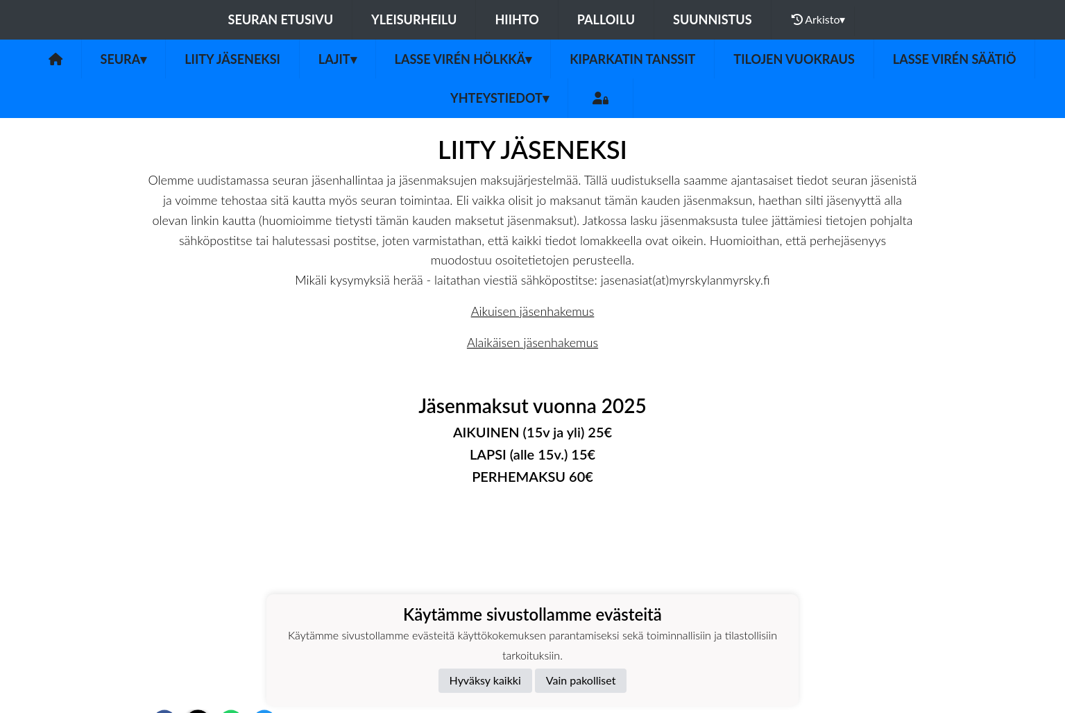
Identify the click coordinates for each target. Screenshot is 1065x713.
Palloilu (606, 19)
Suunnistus (712, 19)
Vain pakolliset (581, 680)
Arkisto (819, 19)
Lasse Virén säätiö (954, 59)
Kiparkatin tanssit (632, 59)
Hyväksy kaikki (485, 680)
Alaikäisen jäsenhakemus (532, 342)
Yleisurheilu (414, 19)
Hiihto (516, 19)
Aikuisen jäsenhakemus (533, 311)
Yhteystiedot (499, 98)
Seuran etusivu (281, 19)
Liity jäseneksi (232, 59)
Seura (124, 59)
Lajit (337, 59)
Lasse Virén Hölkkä (463, 59)
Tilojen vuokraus (793, 59)
